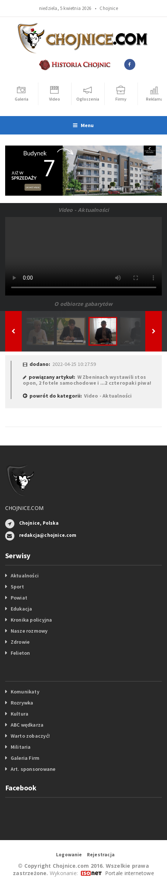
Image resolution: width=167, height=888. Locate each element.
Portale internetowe (129, 873)
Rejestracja (101, 855)
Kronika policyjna (31, 619)
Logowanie (69, 855)
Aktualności (25, 575)
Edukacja (21, 608)
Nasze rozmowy (29, 630)
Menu (83, 125)
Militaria (21, 747)
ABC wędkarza (27, 724)
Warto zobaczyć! (30, 736)
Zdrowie (20, 642)
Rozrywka (22, 702)
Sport (17, 586)
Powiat (19, 597)
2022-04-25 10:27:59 (74, 364)
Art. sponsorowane (33, 769)
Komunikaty (25, 691)
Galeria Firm (25, 758)
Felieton (20, 653)
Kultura (19, 713)
